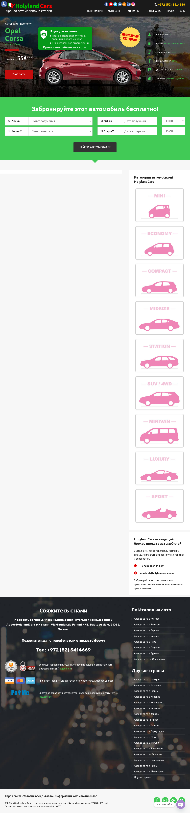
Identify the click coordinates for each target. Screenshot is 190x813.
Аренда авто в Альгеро (147, 618)
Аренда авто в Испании (147, 708)
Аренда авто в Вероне (146, 630)
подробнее (65, 668)
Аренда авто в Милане (146, 636)
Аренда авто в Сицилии (147, 647)
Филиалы (133, 11)
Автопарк (114, 11)
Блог (93, 796)
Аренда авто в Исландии (148, 702)
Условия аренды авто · (38, 796)
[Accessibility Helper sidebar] (4, 4)
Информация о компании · (72, 796)
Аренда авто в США (145, 737)
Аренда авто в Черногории (149, 760)
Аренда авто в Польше (146, 725)
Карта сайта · (14, 796)
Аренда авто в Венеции (147, 624)
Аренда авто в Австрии (147, 679)
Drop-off (16, 131)
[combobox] (60, 121)
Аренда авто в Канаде (146, 714)
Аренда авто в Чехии (145, 766)
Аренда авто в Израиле (147, 696)
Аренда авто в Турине (146, 653)
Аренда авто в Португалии (149, 731)
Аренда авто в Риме (145, 641)
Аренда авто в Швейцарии (149, 771)
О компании (153, 11)
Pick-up (15, 121)
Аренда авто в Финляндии (148, 748)
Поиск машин (94, 11)
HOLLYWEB (56, 806)
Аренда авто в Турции (146, 742)
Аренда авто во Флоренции (149, 659)
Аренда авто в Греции (146, 691)
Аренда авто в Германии (147, 685)
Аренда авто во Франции (148, 754)
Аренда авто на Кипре (146, 719)
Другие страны (175, 11)
